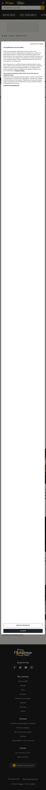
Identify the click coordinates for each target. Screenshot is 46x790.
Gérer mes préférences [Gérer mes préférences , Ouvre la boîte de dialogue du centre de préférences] (23, 625)
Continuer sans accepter (36, 44)
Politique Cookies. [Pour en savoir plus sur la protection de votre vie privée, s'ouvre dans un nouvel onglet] (20, 70)
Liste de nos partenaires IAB (11, 85)
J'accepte (23, 630)
